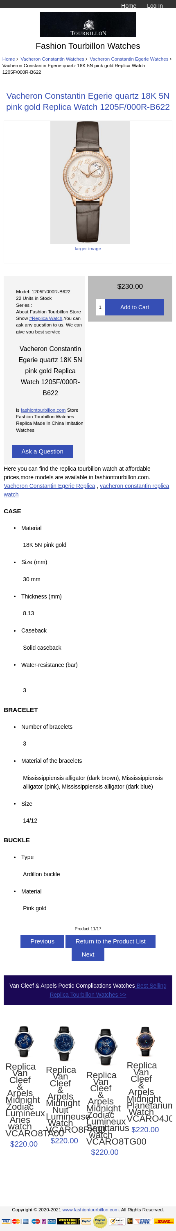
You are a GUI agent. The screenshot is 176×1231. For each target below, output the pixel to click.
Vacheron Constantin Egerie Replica (49, 486)
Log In (155, 5)
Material (31, 527)
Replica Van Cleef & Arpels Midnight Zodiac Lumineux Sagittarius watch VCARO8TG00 (100, 1108)
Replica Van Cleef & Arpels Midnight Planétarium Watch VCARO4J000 (141, 1092)
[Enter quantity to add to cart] (101, 307)
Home (128, 5)
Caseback (34, 630)
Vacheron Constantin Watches (52, 58)
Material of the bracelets (53, 760)
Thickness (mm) (41, 596)
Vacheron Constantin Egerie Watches (129, 58)
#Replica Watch (46, 318)
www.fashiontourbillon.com (91, 1209)
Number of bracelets (46, 726)
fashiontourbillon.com (43, 410)
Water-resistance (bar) (51, 664)
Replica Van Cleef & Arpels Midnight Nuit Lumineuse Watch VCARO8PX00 (60, 1100)
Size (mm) (34, 562)
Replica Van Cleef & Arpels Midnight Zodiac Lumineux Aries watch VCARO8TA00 (19, 1100)
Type (27, 857)
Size (26, 803)
